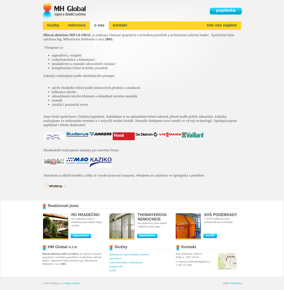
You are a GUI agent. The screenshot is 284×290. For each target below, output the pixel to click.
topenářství (81, 235)
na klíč (210, 235)
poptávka (225, 10)
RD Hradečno (85, 215)
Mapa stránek (72, 283)
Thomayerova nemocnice (152, 217)
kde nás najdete (222, 25)
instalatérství (116, 266)
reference (77, 25)
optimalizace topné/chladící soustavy (129, 254)
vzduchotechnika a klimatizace (126, 262)
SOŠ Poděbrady (220, 215)
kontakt (120, 25)
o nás (99, 25)
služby (53, 25)
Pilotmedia (236, 283)
